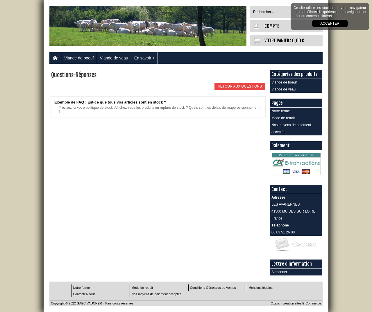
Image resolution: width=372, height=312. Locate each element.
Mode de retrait (283, 118)
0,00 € (298, 40)
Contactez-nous (84, 294)
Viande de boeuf (79, 58)
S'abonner (279, 272)
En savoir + (144, 58)
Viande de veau (114, 58)
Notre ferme (280, 111)
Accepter (329, 23)
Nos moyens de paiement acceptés (291, 128)
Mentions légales (260, 287)
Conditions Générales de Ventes (213, 287)
